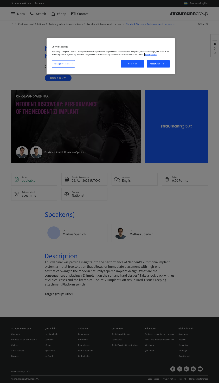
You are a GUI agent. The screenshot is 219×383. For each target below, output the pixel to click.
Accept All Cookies (158, 63)
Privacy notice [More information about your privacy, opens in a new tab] (151, 54)
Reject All (132, 63)
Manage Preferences (63, 63)
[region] (111, 56)
